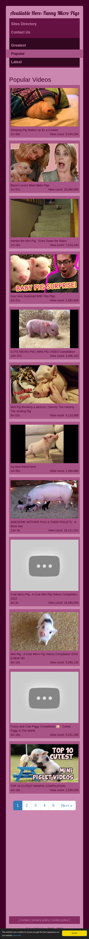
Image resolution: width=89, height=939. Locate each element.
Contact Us (20, 32)
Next (66, 805)
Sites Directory (24, 24)
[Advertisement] (44, 868)
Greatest (18, 45)
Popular (18, 54)
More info (17, 935)
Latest (16, 62)
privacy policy (40, 920)
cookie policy (60, 920)
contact (25, 920)
